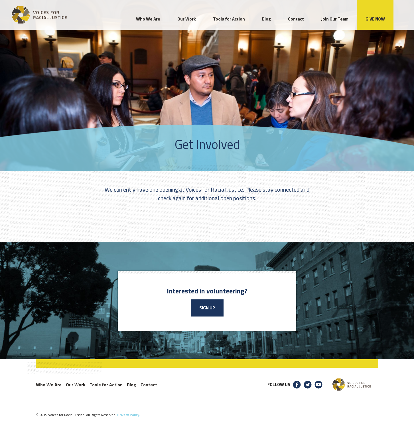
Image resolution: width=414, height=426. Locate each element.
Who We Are (49, 384)
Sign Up (207, 308)
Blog (131, 384)
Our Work (75, 384)
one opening (163, 189)
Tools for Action (106, 384)
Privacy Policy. (128, 414)
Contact (149, 384)
